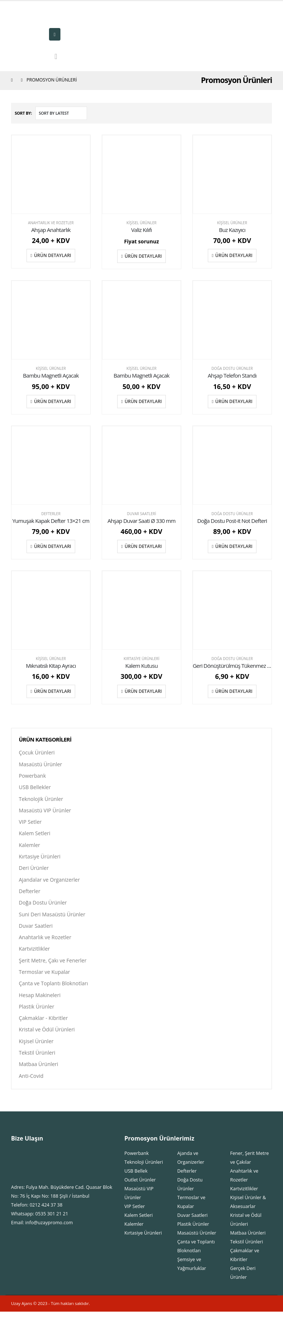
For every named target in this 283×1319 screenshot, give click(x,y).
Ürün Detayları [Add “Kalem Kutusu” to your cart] (143, 691)
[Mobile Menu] (54, 34)
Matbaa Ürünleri (38, 1071)
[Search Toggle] (56, 56)
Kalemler (29, 846)
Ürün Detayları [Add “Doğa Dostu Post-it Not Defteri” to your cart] (233, 546)
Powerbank (32, 776)
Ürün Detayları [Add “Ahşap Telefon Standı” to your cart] (233, 401)
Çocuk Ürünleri (37, 752)
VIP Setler (30, 823)
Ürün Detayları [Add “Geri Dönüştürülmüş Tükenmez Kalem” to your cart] (233, 691)
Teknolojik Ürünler (41, 799)
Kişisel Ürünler (141, 222)
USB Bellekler (35, 787)
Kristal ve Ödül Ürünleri (47, 1035)
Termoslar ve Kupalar (44, 976)
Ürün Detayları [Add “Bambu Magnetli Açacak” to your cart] (52, 401)
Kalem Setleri (34, 835)
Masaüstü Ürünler (40, 764)
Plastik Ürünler (36, 1012)
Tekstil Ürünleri (37, 1059)
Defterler (50, 513)
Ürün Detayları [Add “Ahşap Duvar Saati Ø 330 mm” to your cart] (143, 546)
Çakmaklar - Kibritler (43, 1023)
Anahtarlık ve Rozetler (51, 222)
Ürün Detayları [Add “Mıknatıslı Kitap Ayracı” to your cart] (52, 691)
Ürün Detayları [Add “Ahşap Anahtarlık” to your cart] (52, 255)
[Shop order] (61, 113)
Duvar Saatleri (141, 513)
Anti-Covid (31, 1082)
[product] (51, 174)
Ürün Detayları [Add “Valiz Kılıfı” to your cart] (143, 256)
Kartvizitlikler (34, 953)
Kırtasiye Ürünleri (141, 658)
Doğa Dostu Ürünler (232, 368)
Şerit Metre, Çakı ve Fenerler (53, 964)
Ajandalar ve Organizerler (49, 882)
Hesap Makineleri (39, 1000)
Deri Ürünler (34, 870)
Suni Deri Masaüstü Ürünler (52, 917)
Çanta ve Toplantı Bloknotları (53, 988)
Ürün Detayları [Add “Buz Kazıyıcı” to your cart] (233, 255)
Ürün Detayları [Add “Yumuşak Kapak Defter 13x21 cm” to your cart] (52, 546)
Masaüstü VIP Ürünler (45, 811)
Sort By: (23, 113)
